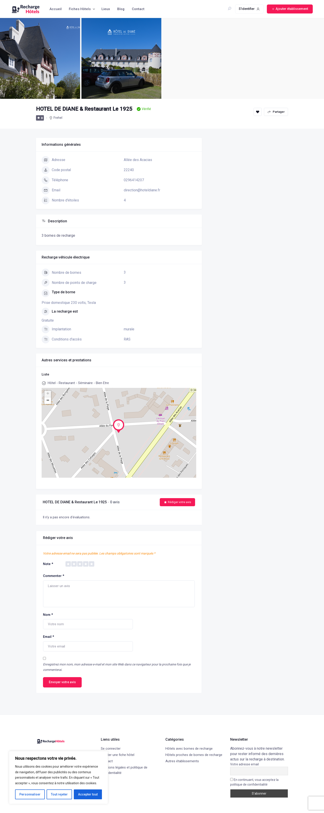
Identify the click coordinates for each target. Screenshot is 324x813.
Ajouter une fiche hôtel (117, 755)
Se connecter (111, 749)
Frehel (58, 117)
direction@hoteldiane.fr (142, 190)
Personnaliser (29, 794)
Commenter (53, 576)
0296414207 (134, 180)
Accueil (56, 9)
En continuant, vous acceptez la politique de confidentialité (254, 782)
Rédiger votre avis (177, 502)
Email (48, 637)
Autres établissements (182, 761)
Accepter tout (88, 794)
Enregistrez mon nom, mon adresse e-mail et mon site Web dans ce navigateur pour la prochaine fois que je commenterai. (117, 667)
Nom (48, 615)
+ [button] (47, 394)
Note (48, 564)
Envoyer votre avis (62, 682)
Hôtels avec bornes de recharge (189, 749)
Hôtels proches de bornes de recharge (193, 755)
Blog (120, 9)
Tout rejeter (59, 794)
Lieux (105, 9)
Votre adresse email (244, 764)
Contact (138, 9)
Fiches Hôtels (80, 9)
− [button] (47, 400)
